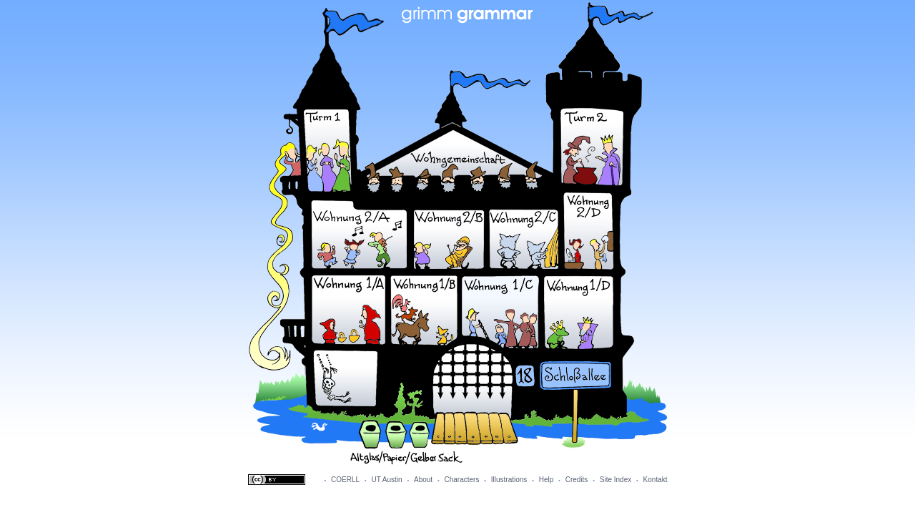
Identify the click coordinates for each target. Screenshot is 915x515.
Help (546, 480)
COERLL (345, 480)
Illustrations (509, 480)
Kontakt (655, 480)
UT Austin (386, 480)
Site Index (615, 480)
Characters (462, 480)
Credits (576, 480)
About (423, 480)
